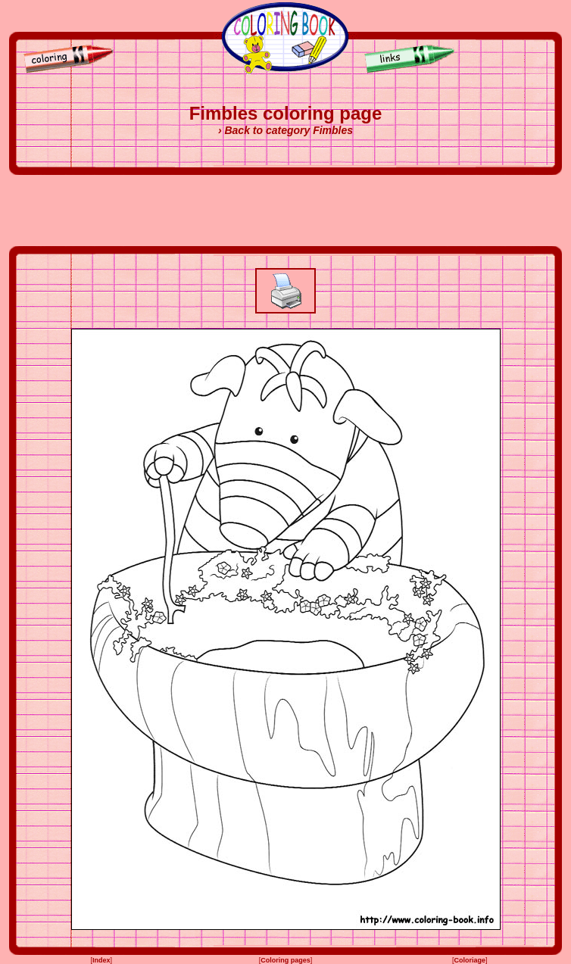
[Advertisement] (285, 210)
